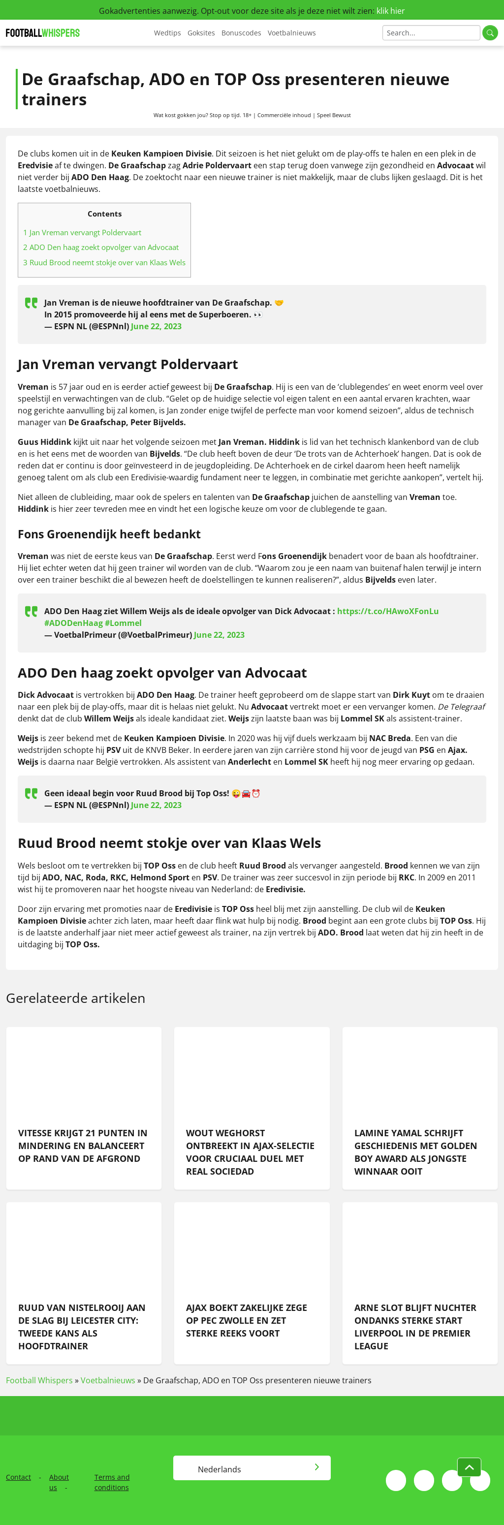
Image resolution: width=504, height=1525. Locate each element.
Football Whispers (39, 1380)
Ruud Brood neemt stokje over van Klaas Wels (104, 262)
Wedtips (167, 32)
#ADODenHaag (73, 623)
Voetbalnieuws (292, 32)
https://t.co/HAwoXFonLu (388, 611)
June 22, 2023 (156, 326)
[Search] (431, 32)
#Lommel (123, 623)
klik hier (391, 10)
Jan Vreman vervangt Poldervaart (82, 232)
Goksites (201, 32)
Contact (18, 1477)
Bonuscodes (241, 32)
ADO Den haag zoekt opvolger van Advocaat (101, 247)
